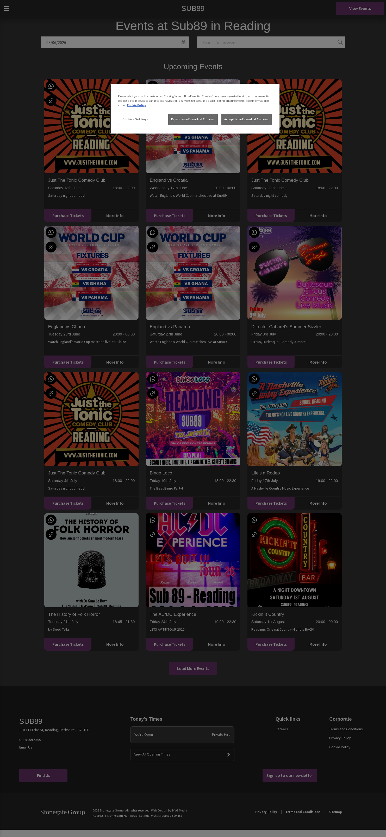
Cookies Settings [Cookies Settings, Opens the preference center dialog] (135, 119)
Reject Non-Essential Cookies (193, 119)
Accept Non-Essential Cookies (246, 119)
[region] (194, 109)
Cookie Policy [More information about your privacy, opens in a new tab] (136, 105)
